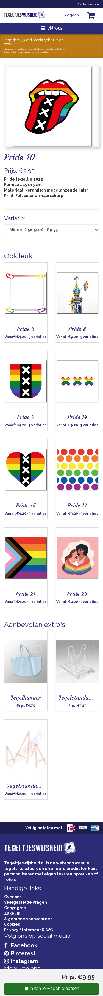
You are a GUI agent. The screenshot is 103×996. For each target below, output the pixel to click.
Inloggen (71, 15)
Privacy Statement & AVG (28, 930)
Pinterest (19, 953)
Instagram (21, 961)
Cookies (12, 924)
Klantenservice (88, 4)
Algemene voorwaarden (28, 919)
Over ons (12, 897)
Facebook (20, 945)
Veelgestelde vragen (25, 902)
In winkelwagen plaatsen (51, 988)
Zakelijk (12, 913)
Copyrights (15, 908)
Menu (51, 28)
